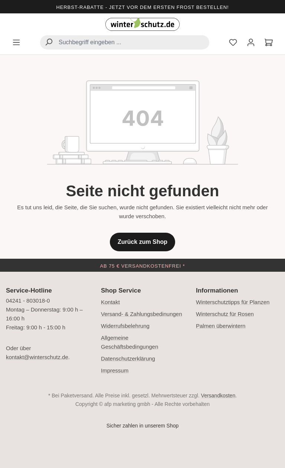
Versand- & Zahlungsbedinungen (141, 314)
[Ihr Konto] (251, 43)
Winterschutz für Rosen (225, 314)
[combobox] (124, 42)
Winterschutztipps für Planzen (232, 302)
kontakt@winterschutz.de (37, 357)
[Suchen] (49, 43)
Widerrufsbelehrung (125, 326)
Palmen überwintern (220, 326)
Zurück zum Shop (142, 242)
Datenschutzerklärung (128, 358)
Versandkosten (218, 395)
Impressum (114, 370)
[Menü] (16, 43)
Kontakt (110, 302)
